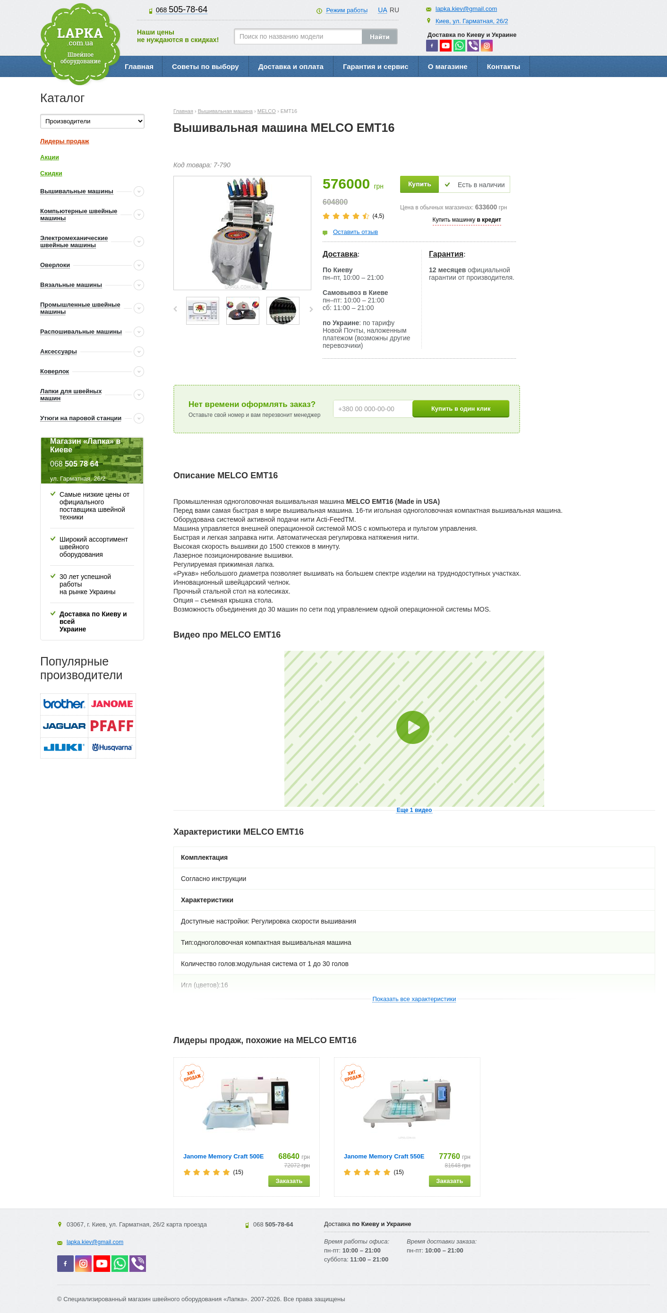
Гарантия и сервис (376, 66)
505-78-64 (181, 9)
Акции (49, 157)
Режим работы (347, 10)
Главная (139, 66)
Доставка (340, 254)
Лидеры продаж (64, 141)
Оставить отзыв (355, 231)
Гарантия (446, 254)
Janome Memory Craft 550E (384, 1156)
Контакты (504, 66)
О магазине (448, 66)
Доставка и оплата (291, 66)
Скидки (51, 173)
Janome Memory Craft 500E (223, 1156)
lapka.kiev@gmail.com (466, 8)
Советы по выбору (205, 66)
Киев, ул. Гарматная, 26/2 (472, 21)
